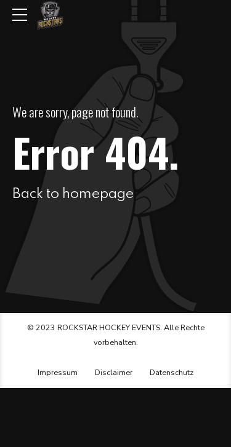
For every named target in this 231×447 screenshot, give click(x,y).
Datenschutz (171, 372)
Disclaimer (113, 372)
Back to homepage (73, 194)
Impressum (58, 372)
